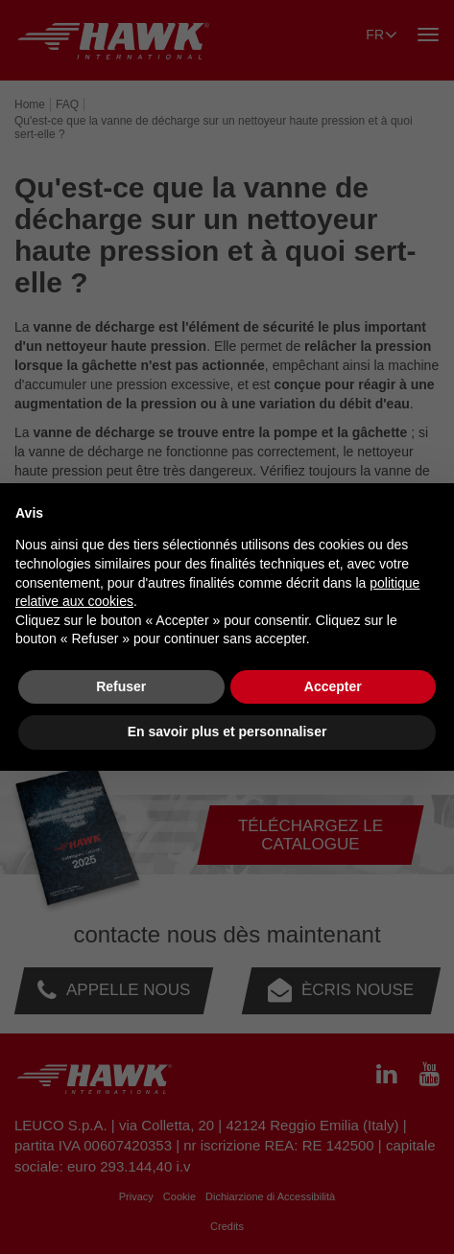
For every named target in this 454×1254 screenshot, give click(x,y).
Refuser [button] (121, 686)
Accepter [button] (333, 686)
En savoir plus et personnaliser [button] (227, 731)
